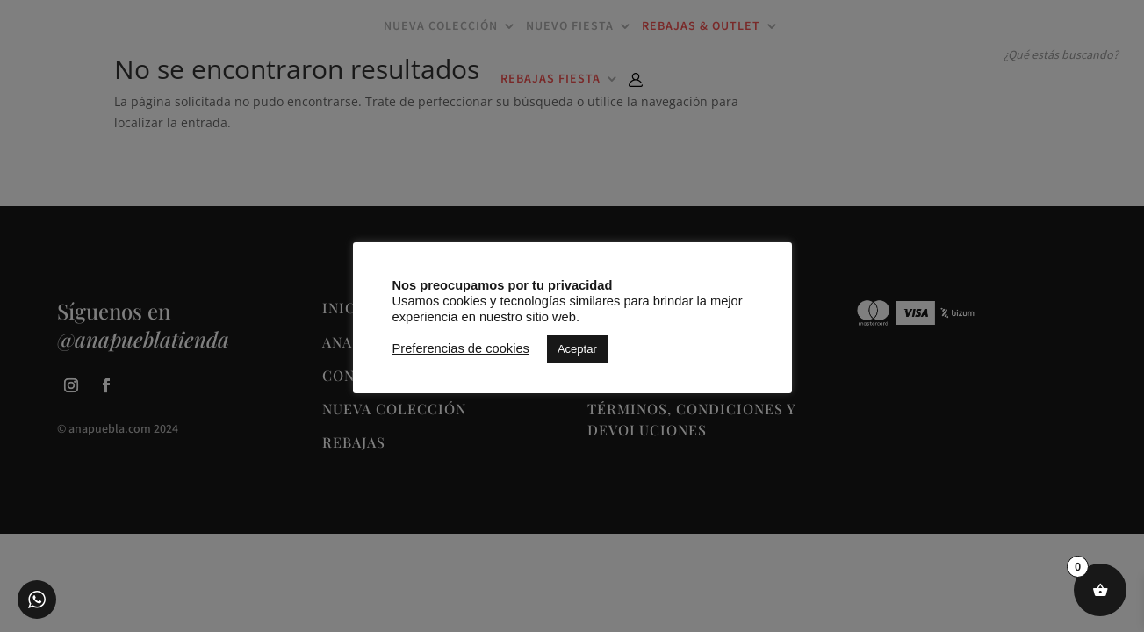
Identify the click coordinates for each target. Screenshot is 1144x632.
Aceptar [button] (577, 349)
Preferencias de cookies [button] (460, 348)
